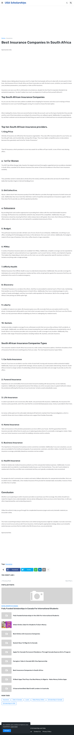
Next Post (69, 581)
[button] (2, 3)
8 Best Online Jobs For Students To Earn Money (29, 625)
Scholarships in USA (9, 703)
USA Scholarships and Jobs (37, 728)
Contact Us (37, 731)
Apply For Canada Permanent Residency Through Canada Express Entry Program (42, 652)
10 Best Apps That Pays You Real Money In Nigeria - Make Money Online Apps (40, 679)
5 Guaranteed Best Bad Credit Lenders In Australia (31, 688)
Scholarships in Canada (55, 700)
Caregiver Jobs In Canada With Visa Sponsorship (30, 661)
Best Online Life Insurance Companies (26, 634)
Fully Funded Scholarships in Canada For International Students (29, 608)
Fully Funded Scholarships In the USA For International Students (36, 615)
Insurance (9, 38)
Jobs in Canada (17, 700)
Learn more (14, 727)
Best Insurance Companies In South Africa (28, 670)
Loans (27, 700)
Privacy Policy (47, 731)
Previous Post (6, 581)
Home (3, 38)
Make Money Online (38, 700)
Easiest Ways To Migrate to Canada (25, 643)
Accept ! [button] (6, 730)
